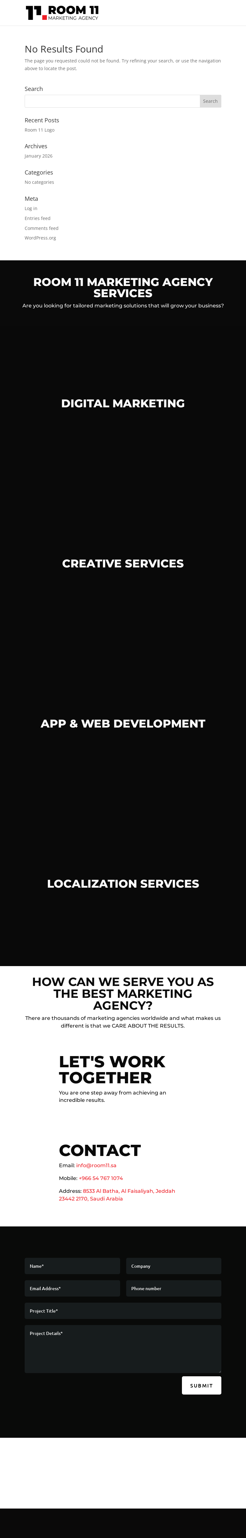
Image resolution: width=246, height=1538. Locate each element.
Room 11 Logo (39, 130)
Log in (31, 208)
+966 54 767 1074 (101, 1178)
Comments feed (42, 228)
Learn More (123, 787)
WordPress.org (40, 238)
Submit (201, 1385)
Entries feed (38, 218)
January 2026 (39, 156)
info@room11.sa (96, 1165)
